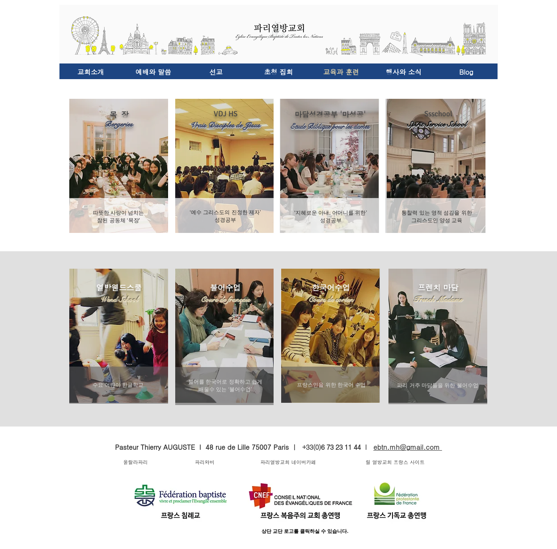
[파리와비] (204, 462)
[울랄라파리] (135, 462)
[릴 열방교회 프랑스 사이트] (395, 462)
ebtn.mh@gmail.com (407, 447)
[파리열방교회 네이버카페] (288, 462)
